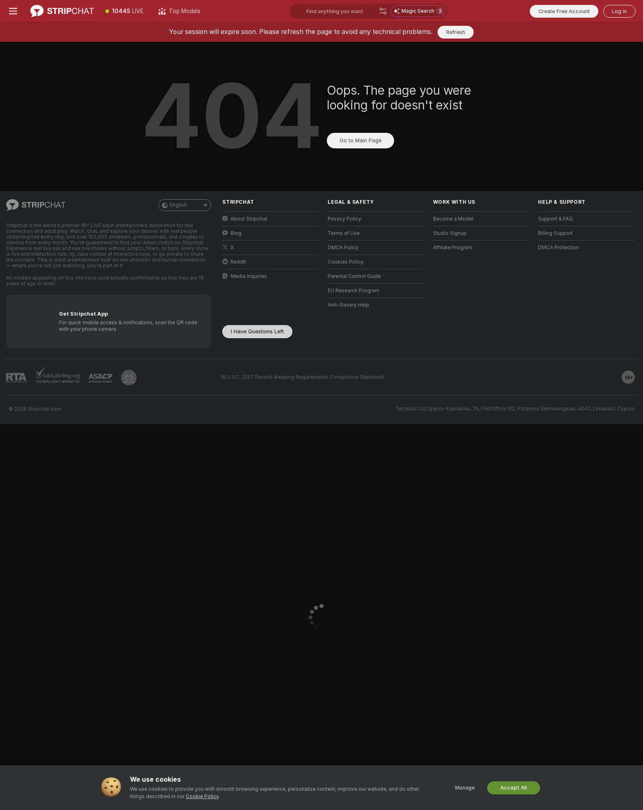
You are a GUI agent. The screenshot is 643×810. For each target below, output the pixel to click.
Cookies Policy (346, 262)
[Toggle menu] (13, 11)
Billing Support (555, 233)
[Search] (383, 11)
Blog (232, 233)
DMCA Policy (343, 247)
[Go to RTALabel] (16, 378)
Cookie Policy (202, 796)
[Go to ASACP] (100, 378)
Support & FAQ (555, 219)
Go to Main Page (360, 140)
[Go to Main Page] (62, 11)
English (184, 205)
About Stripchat (244, 219)
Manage (465, 788)
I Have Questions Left (257, 331)
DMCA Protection (558, 247)
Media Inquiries (245, 276)
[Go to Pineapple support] (129, 377)
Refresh (455, 32)
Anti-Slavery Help (348, 305)
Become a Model (453, 219)
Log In (619, 11)
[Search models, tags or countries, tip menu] (368, 11)
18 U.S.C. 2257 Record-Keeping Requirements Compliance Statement (302, 377)
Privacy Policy (344, 219)
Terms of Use (344, 233)
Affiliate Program (452, 247)
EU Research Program (353, 291)
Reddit (234, 262)
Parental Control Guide (354, 276)
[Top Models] (179, 11)
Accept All (513, 788)
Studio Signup (450, 233)
